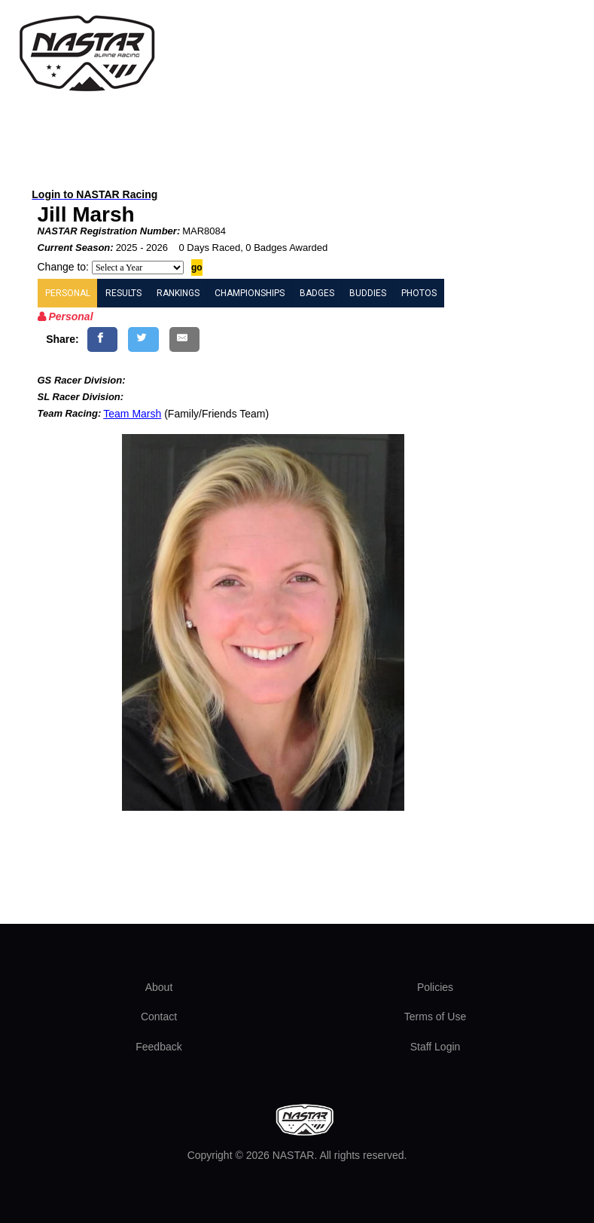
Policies (435, 987)
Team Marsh (132, 414)
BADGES (317, 293)
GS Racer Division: (82, 380)
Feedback (158, 1047)
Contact (159, 1017)
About (159, 987)
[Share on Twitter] (143, 339)
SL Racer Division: (81, 396)
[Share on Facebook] (102, 339)
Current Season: (76, 247)
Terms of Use (435, 1017)
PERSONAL (67, 293)
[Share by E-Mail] (184, 339)
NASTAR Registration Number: (109, 231)
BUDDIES (367, 293)
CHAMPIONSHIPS (250, 293)
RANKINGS (178, 293)
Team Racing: (70, 413)
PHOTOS (419, 293)
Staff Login (435, 1047)
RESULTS (123, 293)
